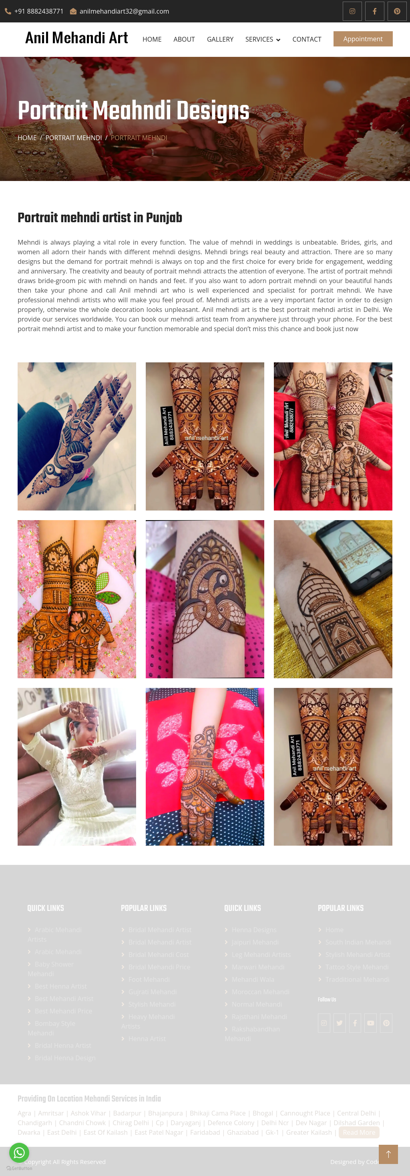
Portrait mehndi (73, 137)
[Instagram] (352, 11)
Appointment (363, 38)
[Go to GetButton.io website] (19, 1168)
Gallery (220, 39)
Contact (306, 39)
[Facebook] (374, 11)
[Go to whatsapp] (19, 1153)
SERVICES (259, 39)
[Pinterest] (397, 11)
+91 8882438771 (34, 11)
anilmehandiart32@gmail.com (119, 11)
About (184, 39)
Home (152, 39)
